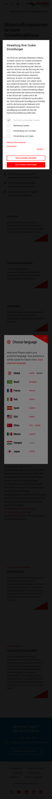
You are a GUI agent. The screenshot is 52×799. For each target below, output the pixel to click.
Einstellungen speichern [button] (26, 158)
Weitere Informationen (16, 142)
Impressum (12, 146)
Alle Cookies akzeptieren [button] (26, 165)
